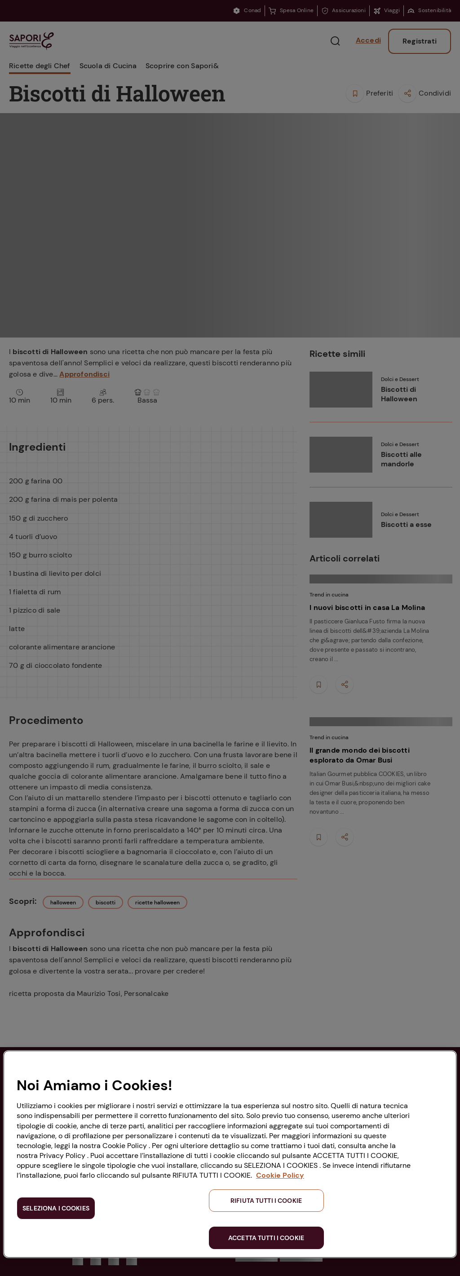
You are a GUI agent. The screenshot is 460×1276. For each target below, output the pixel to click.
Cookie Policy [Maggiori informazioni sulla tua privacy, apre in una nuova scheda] (280, 1175)
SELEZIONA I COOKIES (55, 1208)
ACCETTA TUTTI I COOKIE (266, 1238)
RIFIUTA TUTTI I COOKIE (266, 1201)
